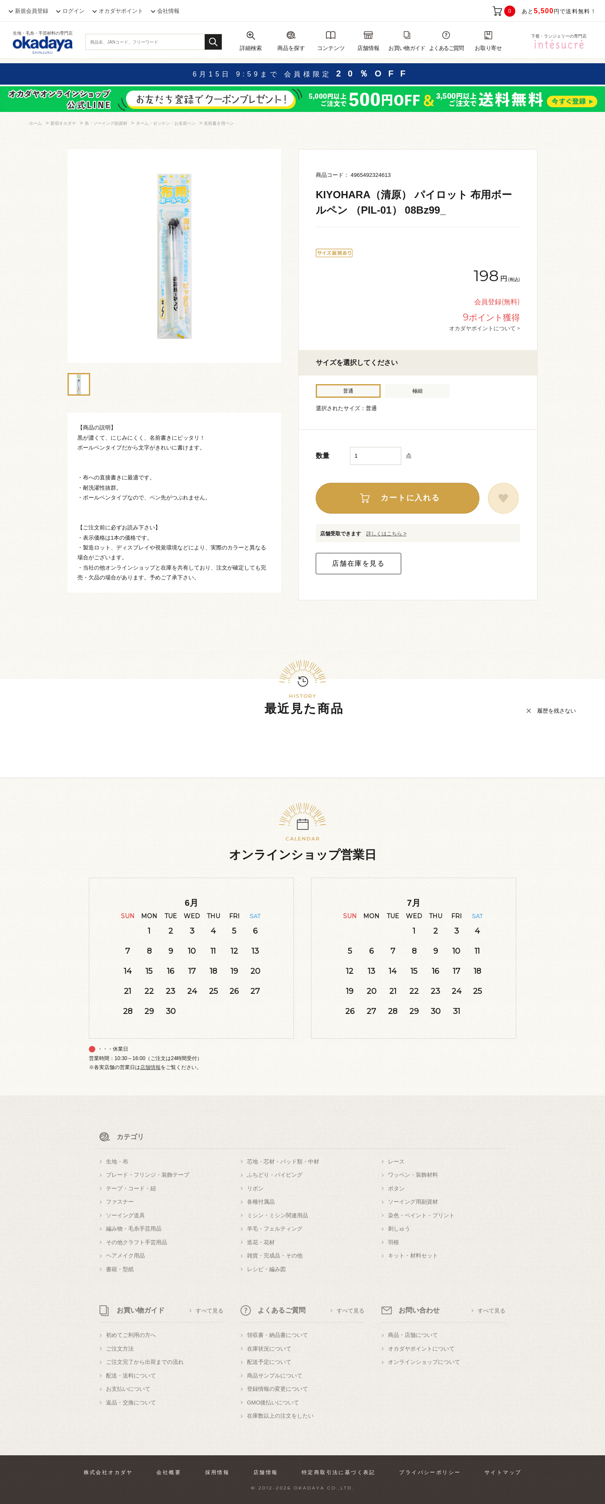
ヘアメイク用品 (125, 1255)
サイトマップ (503, 1472)
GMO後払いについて (273, 1402)
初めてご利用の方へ (131, 1335)
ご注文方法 (120, 1348)
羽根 (393, 1242)
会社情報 (168, 11)
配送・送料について (131, 1375)
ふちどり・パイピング (274, 1175)
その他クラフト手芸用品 (136, 1242)
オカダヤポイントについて (421, 1348)
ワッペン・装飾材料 (413, 1175)
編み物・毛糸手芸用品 (134, 1228)
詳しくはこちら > (386, 534)
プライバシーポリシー (430, 1472)
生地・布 (117, 1161)
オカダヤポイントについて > (484, 328)
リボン (255, 1188)
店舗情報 (150, 1067)
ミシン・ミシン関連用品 (277, 1215)
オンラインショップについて (424, 1362)
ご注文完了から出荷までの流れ (145, 1362)
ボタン (396, 1188)
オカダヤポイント (121, 11)
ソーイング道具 (125, 1215)
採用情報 (217, 1472)
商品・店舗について (413, 1335)
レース (396, 1161)
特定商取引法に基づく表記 (339, 1472)
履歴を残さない (556, 711)
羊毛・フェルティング (274, 1228)
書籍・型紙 (120, 1269)
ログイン (73, 11)
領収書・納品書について (277, 1335)
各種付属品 (261, 1201)
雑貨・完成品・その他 (274, 1255)
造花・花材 (261, 1242)
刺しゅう (399, 1228)
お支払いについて (128, 1389)
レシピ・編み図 (266, 1269)
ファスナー (120, 1201)
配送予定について (269, 1362)
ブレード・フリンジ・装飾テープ (147, 1175)
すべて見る (209, 1310)
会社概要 (168, 1472)
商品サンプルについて (274, 1375)
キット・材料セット (413, 1255)
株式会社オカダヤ (108, 1472)
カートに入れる (410, 498)
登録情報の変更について (277, 1389)
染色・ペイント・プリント (421, 1215)
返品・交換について (131, 1402)
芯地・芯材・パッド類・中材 (283, 1161)
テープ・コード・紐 (131, 1188)
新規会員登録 (31, 11)
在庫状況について (269, 1348)
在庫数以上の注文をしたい (280, 1416)
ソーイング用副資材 (413, 1201)
